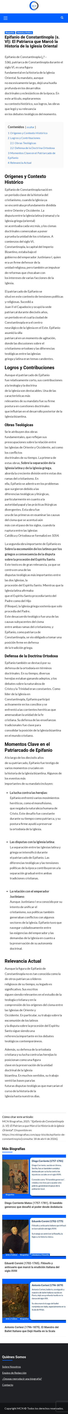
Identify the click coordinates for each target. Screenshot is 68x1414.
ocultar (30, 127)
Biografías (10, 33)
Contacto (7, 1384)
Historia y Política (24, 33)
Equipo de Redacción (14, 1372)
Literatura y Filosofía (40, 1255)
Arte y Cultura (11, 1255)
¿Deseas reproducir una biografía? (22, 1378)
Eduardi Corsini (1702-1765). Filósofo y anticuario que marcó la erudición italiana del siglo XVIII (32, 1267)
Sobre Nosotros (11, 1366)
